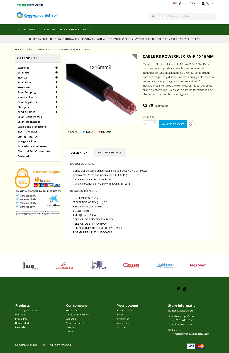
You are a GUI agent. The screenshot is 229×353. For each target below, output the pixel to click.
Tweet (87, 132)
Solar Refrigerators (30, 117)
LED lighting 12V (28, 136)
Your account (127, 305)
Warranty (20, 314)
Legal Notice (72, 310)
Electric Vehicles (27, 131)
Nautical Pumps (27, 97)
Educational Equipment (32, 146)
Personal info (124, 310)
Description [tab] (79, 152)
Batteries (23, 67)
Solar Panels (25, 82)
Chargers (23, 107)
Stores (69, 331)
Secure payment (75, 323)
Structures (24, 87)
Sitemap (70, 327)
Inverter (22, 77)
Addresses (123, 323)
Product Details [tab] (109, 152)
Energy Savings (27, 141)
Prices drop (21, 318)
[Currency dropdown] (176, 3)
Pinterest (105, 132)
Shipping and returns (26, 310)
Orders (121, 314)
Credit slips (123, 318)
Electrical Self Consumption (65, 29)
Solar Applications (29, 121)
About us (71, 318)
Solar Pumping (27, 92)
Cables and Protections (32, 126)
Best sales (20, 327)
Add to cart (173, 124)
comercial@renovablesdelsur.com (190, 333)
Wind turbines (26, 112)
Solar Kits (24, 72)
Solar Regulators (28, 102)
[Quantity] (148, 124)
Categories (27, 29)
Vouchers (122, 327)
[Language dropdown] (162, 3)
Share (72, 132)
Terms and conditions (78, 314)
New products (22, 323)
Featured (23, 156)
